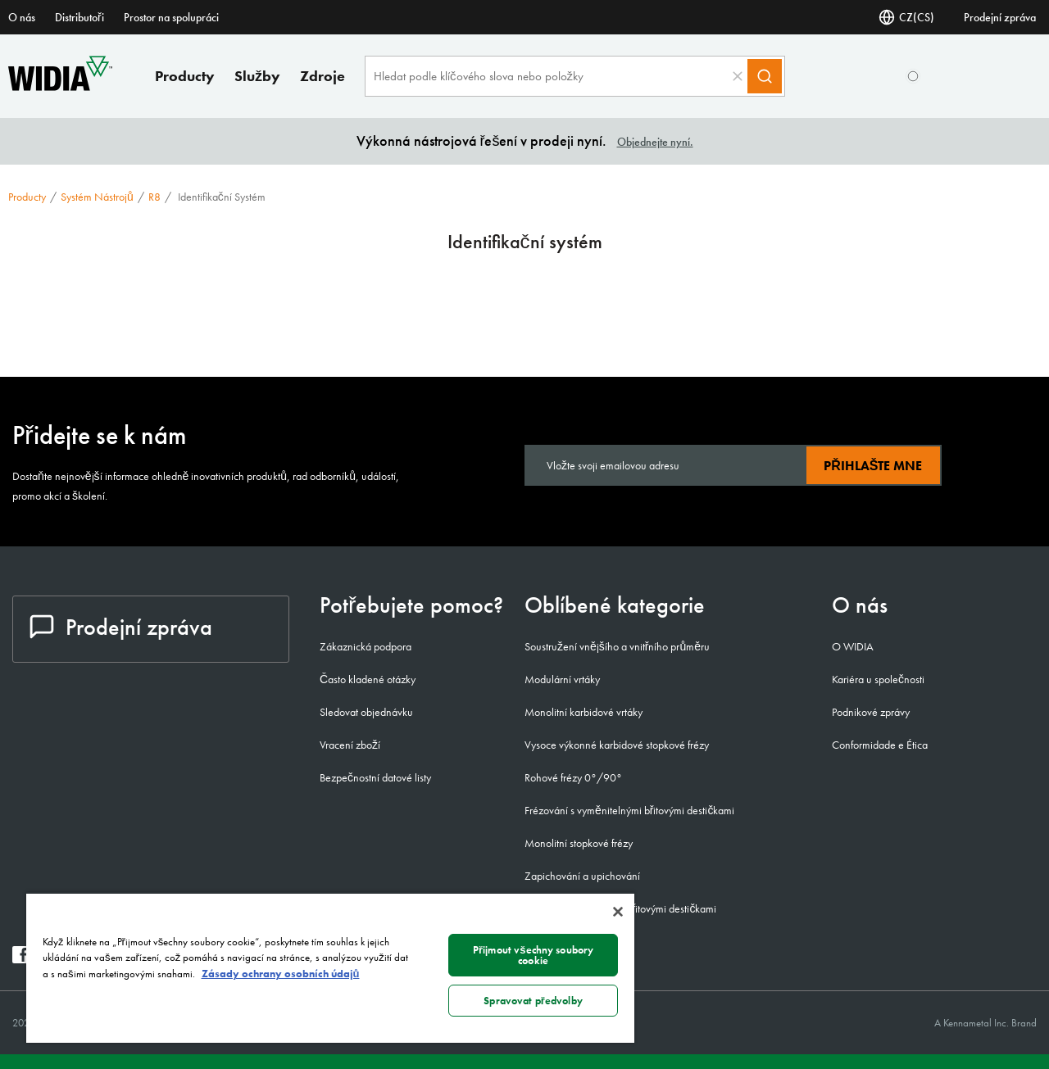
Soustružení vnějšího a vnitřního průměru (617, 646)
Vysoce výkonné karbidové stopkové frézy (616, 744)
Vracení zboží (350, 744)
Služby (257, 75)
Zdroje (322, 75)
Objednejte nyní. (655, 141)
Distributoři (79, 17)
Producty (185, 75)
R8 (154, 196)
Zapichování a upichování (582, 875)
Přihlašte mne (873, 465)
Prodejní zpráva (1000, 17)
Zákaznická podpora (365, 646)
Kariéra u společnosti (878, 679)
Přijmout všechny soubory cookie (533, 955)
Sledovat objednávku (366, 711)
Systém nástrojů (97, 196)
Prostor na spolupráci (171, 17)
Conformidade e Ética (880, 744)
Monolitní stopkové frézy (578, 843)
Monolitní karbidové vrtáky (583, 711)
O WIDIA (853, 646)
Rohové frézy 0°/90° (573, 777)
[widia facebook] (21, 958)
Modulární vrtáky (562, 679)
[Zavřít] (618, 912)
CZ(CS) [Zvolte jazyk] (906, 17)
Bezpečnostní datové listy (375, 777)
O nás (21, 17)
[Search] (764, 76)
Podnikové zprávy (871, 711)
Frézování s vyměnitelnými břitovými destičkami (629, 810)
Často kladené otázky (368, 679)
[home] (60, 86)
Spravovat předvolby (533, 1001)
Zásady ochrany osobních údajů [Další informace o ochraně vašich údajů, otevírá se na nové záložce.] (281, 974)
